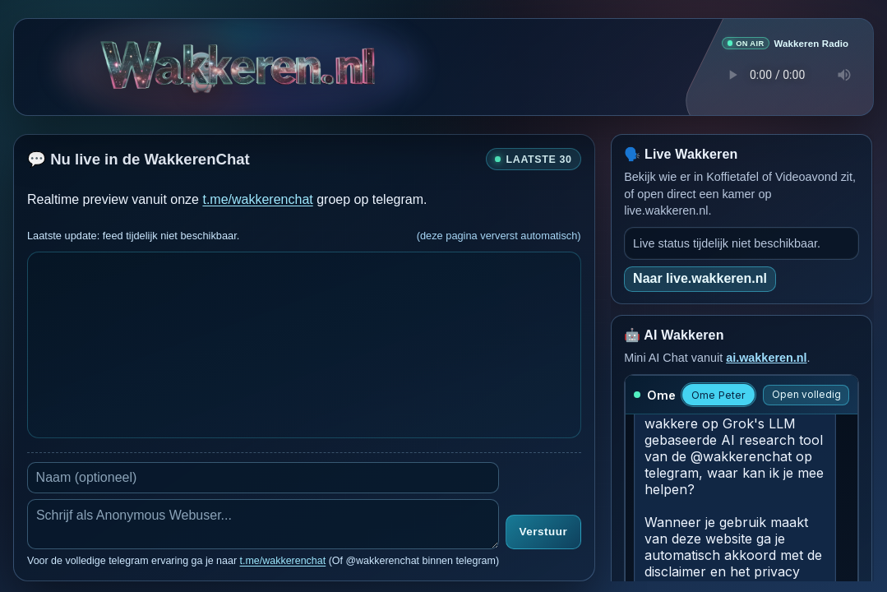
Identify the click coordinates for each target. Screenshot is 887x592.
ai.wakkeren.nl (766, 356)
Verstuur (544, 531)
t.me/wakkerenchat (257, 199)
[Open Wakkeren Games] (201, 62)
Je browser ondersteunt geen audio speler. (785, 75)
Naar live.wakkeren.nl (700, 277)
